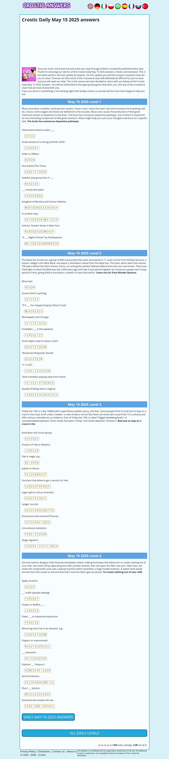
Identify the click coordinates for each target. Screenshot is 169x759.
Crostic (42, 754)
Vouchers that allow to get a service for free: (45, 480)
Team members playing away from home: (44, 376)
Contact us (59, 751)
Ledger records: (30, 504)
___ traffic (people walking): (36, 592)
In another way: (30, 213)
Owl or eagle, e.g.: (31, 456)
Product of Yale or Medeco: (36, 444)
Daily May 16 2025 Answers (48, 717)
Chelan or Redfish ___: (33, 604)
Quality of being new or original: (39, 388)
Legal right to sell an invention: (38, 492)
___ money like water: (33, 189)
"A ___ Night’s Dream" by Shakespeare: (42, 237)
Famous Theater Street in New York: (41, 225)
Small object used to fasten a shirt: (40, 341)
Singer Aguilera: (30, 540)
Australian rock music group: (37, 432)
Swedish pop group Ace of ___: (38, 177)
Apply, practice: (30, 580)
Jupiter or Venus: (30, 468)
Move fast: (27, 281)
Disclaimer (44, 751)
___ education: (29, 652)
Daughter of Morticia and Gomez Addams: (44, 201)
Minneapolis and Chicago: (35, 317)
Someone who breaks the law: (38, 700)
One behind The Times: (34, 165)
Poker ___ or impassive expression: (40, 616)
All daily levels (84, 733)
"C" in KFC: (27, 364)
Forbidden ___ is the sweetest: (37, 329)
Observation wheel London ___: (38, 130)
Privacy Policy (27, 751)
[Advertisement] (84, 44)
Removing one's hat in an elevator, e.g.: (42, 628)
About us (72, 751)
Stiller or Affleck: (30, 153)
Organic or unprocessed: (35, 640)
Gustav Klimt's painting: (34, 293)
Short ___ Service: (31, 688)
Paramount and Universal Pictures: (40, 516)
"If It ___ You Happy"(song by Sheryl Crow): (44, 305)
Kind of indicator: (31, 676)
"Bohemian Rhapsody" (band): (38, 353)
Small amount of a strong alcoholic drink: (43, 142)
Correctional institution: (34, 528)
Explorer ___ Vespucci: (33, 664)
